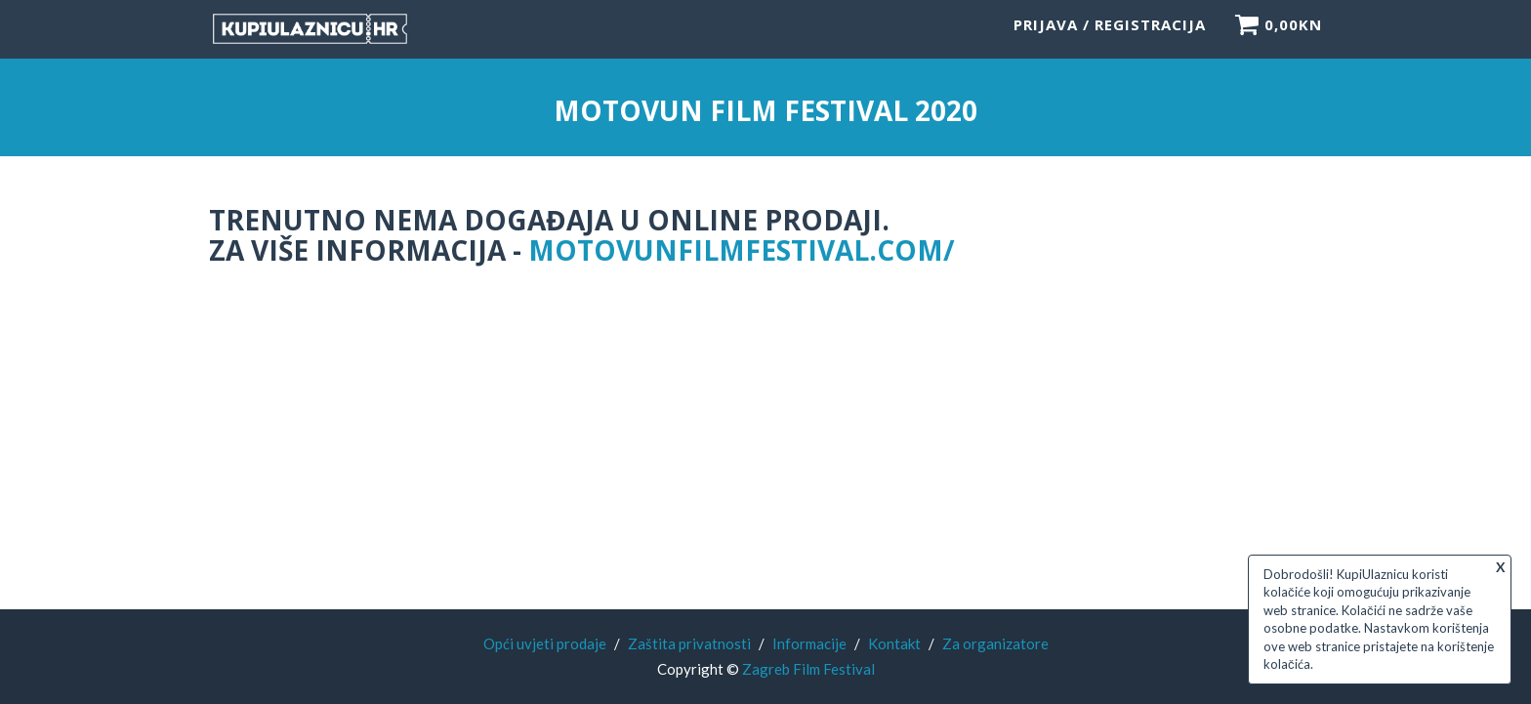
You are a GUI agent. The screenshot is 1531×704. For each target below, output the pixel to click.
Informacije (809, 643)
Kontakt (894, 643)
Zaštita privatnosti (689, 643)
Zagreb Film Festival (808, 669)
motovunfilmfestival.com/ (741, 250)
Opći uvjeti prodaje (544, 643)
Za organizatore (995, 643)
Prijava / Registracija (1110, 34)
